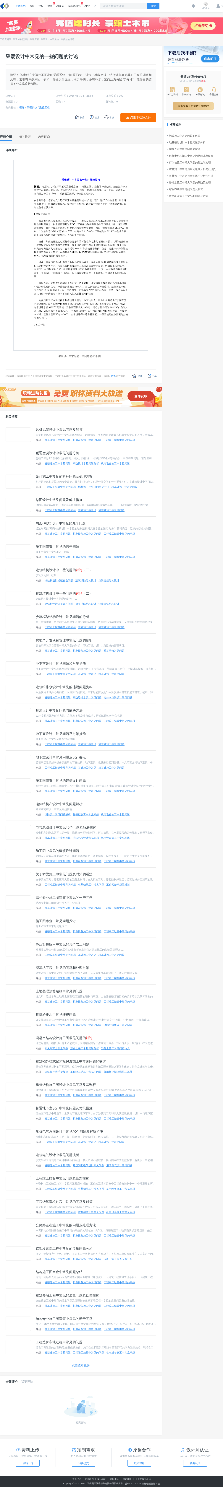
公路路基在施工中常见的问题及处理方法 (66, 1225)
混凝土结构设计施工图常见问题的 (64, 1038)
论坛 (41, 5)
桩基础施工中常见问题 (58, 440)
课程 (50, 4)
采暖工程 (34, 39)
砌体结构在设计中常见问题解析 (59, 804)
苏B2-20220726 (133, 1483)
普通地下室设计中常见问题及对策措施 (64, 1108)
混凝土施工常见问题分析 (84, 1048)
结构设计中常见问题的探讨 (183, 149)
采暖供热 (23, 39)
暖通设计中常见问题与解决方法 (59, 710)
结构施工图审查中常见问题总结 (59, 1272)
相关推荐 (11, 416)
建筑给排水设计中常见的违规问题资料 (64, 687)
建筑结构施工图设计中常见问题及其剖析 (66, 1085)
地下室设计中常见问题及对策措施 (61, 734)
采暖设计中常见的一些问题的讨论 (57, 39)
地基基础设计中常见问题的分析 (186, 142)
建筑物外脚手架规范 (56, 1071)
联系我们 (89, 1479)
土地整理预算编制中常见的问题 (59, 991)
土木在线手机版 (143, 1479)
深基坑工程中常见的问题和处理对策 (62, 968)
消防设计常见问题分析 (86, 463)
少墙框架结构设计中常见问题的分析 (62, 617)
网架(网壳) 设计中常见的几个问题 (61, 523)
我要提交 (83, 1463)
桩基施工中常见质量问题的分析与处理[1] (191, 169)
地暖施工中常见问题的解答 (183, 135)
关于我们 (76, 1479)
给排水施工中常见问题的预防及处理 (189, 182)
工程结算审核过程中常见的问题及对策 (64, 1202)
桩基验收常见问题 (114, 650)
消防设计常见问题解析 (58, 814)
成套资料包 (74, 4)
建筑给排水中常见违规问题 (56, 1014)
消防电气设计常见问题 (86, 837)
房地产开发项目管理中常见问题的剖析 (64, 640)
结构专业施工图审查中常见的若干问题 (64, 1319)
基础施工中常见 (87, 510)
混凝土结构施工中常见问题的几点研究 (190, 155)
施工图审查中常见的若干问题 (57, 547)
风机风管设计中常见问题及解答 (59, 430)
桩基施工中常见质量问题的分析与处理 (190, 175)
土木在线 (20, 5)
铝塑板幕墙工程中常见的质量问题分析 (64, 1248)
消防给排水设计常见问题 (87, 697)
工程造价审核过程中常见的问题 (59, 1342)
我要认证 (195, 1463)
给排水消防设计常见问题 (118, 697)
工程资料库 (5, 39)
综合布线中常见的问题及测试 (185, 189)
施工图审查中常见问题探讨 (56, 921)
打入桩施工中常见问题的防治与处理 (189, 162)
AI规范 (60, 5)
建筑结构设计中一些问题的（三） (64, 570)
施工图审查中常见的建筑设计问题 (61, 780)
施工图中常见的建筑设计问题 (57, 851)
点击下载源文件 (140, 117)
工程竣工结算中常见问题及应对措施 (62, 1178)
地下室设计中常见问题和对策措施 (61, 664)
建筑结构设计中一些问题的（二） (64, 593)
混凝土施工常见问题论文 (115, 1048)
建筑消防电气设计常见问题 (88, 1165)
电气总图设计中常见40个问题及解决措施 (66, 827)
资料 (32, 5)
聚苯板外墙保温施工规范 (118, 1071)
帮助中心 (114, 1479)
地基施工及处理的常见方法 (93, 486)
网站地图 (127, 1479)
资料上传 (28, 1463)
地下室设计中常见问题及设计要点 (61, 757)
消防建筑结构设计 (108, 580)
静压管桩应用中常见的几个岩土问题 (62, 944)
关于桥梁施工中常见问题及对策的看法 (64, 874)
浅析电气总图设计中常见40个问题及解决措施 (69, 1131)
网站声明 (101, 1479)
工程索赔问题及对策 (118, 884)
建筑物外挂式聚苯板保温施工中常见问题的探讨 (71, 1061)
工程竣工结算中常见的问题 (119, 440)
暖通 (15, 39)
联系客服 (139, 1463)
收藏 (137, 376)
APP (87, 5)
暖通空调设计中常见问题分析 (57, 453)
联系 (113, 376)
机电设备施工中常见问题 (87, 440)
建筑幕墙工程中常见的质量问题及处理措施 (67, 1295)
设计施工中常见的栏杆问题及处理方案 (64, 476)
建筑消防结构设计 (85, 580)
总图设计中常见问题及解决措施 (59, 500)
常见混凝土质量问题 (56, 1048)
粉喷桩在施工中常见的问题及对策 (187, 195)
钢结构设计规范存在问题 (59, 580)
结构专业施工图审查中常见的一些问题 (64, 897)
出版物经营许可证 (151, 1483)
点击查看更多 (81, 1365)
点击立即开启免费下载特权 (193, 106)
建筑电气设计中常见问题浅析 (57, 1155)
